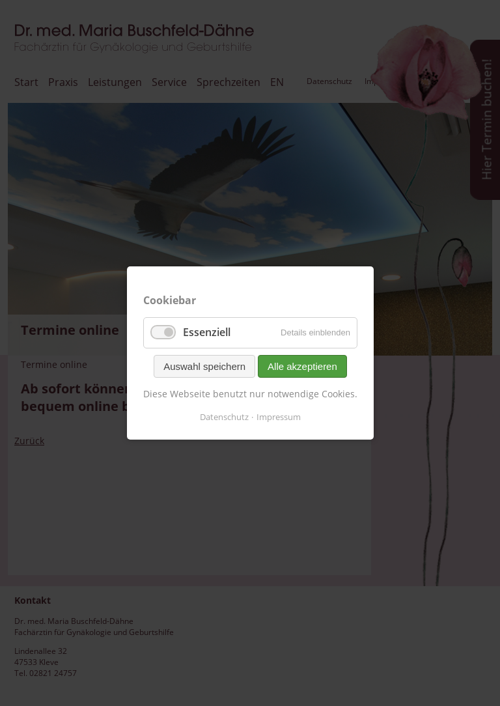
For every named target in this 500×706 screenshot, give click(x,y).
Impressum (279, 417)
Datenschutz (224, 417)
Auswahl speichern (204, 365)
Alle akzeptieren (302, 365)
